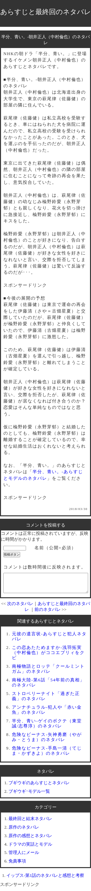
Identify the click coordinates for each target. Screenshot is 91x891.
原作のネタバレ (23, 830)
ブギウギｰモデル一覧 (29, 795)
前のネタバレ (47, 613)
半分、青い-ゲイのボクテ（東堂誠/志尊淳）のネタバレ (47, 727)
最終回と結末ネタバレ (30, 822)
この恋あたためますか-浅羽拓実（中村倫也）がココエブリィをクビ (48, 656)
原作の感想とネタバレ (30, 839)
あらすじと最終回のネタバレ (45, 12)
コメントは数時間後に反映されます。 (44, 567)
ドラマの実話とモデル (30, 847)
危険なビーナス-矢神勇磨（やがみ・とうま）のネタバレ (47, 741)
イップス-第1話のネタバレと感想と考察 (45, 879)
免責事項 (17, 864)
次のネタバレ (20, 607)
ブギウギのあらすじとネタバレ (39, 786)
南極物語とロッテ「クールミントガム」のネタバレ (48, 672)
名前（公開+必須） (55, 547)
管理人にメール (23, 856)
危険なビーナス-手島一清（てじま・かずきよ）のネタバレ (47, 754)
